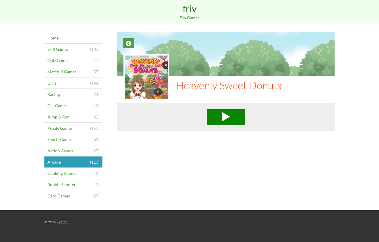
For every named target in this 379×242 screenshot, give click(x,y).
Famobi (62, 222)
